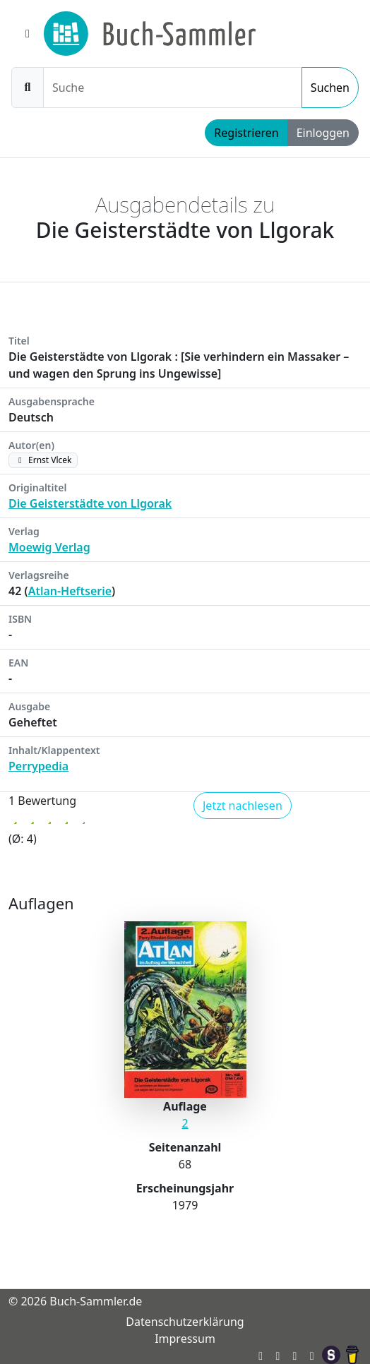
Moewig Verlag (49, 547)
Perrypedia (38, 766)
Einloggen (323, 132)
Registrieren (246, 132)
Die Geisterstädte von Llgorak (90, 503)
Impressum (185, 1338)
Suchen (330, 87)
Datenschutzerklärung (185, 1321)
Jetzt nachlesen (242, 805)
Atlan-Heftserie (70, 591)
